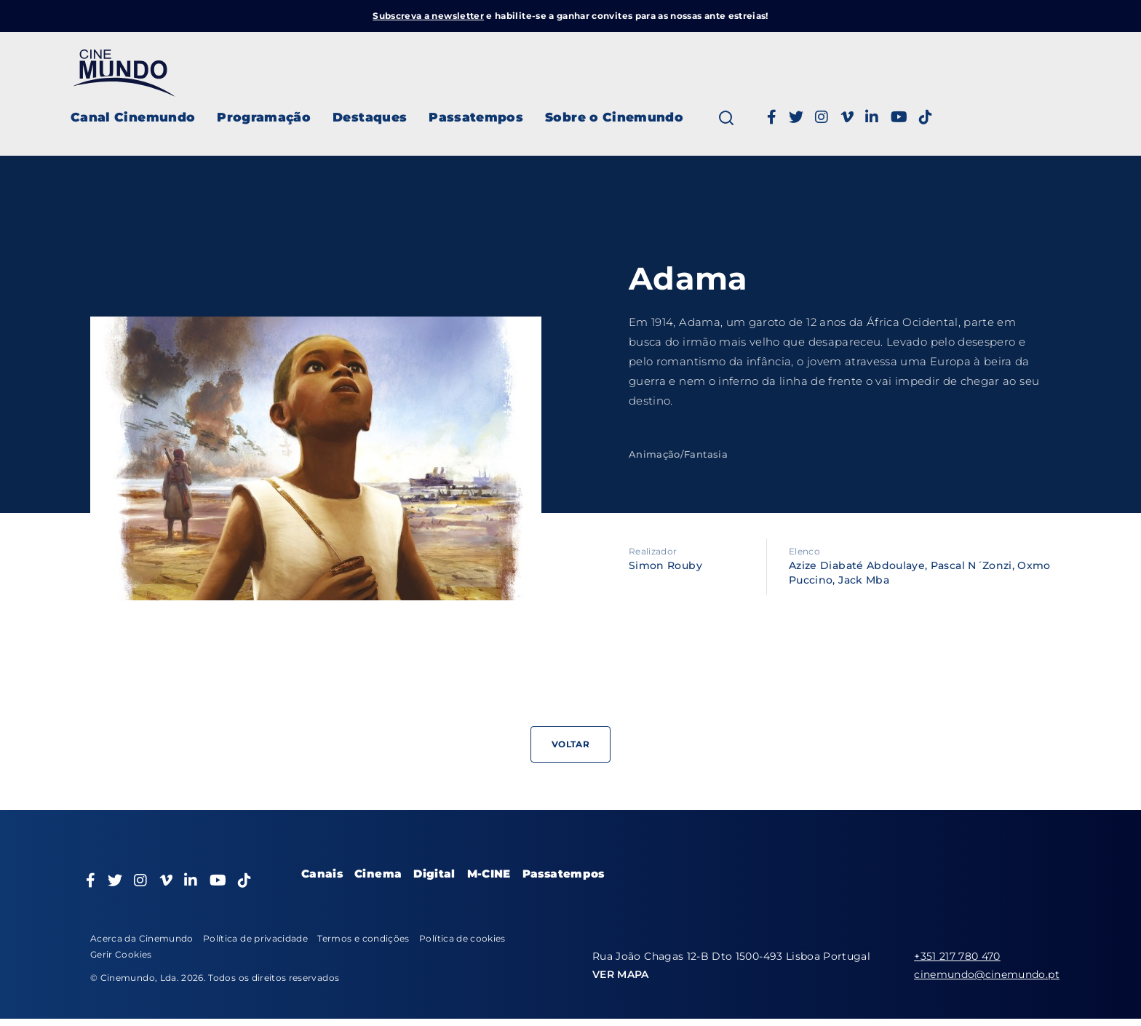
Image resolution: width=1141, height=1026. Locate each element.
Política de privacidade (255, 938)
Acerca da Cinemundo (142, 938)
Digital (434, 873)
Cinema (378, 873)
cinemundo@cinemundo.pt (987, 974)
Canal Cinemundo (133, 117)
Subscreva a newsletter (428, 15)
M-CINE (489, 873)
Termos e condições (363, 938)
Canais (322, 873)
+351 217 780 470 (957, 956)
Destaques (370, 117)
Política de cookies (462, 938)
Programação (264, 117)
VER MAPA (620, 974)
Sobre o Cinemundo (614, 117)
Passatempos (476, 117)
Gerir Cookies (121, 954)
